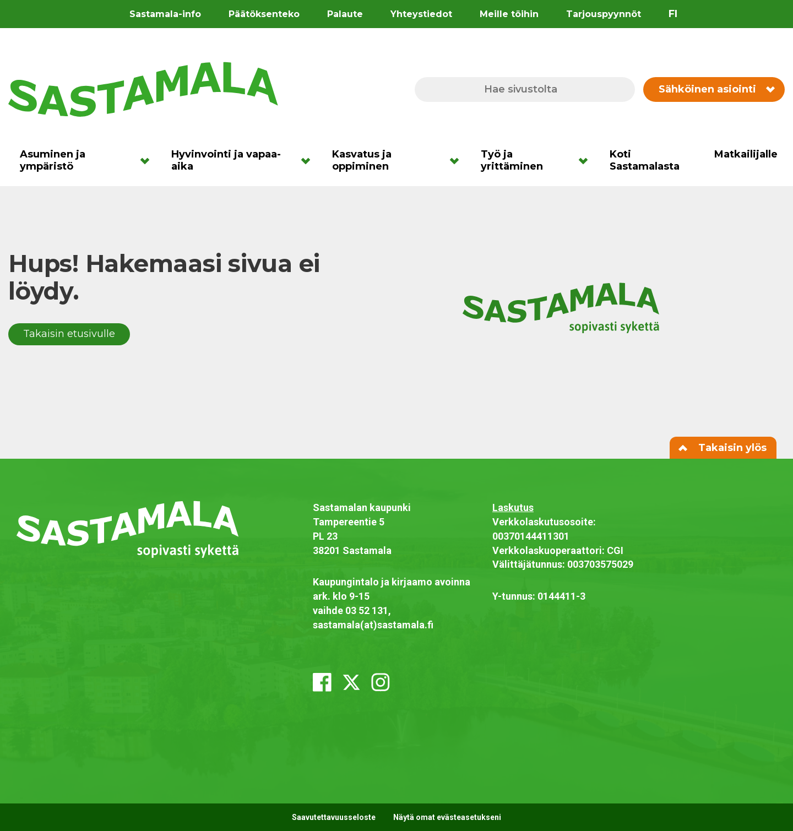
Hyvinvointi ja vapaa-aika (226, 160)
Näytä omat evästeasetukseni (447, 817)
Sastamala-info (165, 14)
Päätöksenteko (264, 14)
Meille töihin (509, 14)
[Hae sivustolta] (525, 89)
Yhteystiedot (421, 14)
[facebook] (322, 682)
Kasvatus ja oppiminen (362, 160)
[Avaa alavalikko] (148, 160)
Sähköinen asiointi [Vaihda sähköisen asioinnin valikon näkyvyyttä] (716, 89)
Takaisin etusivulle (69, 334)
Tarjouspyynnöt (603, 14)
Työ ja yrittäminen (512, 160)
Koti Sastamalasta (645, 160)
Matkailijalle (746, 154)
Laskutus (513, 507)
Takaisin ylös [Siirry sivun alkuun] (723, 448)
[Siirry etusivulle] (143, 89)
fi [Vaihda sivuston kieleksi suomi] (673, 14)
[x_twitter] (351, 682)
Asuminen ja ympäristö (52, 160)
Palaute (345, 14)
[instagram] (380, 682)
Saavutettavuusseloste (334, 817)
